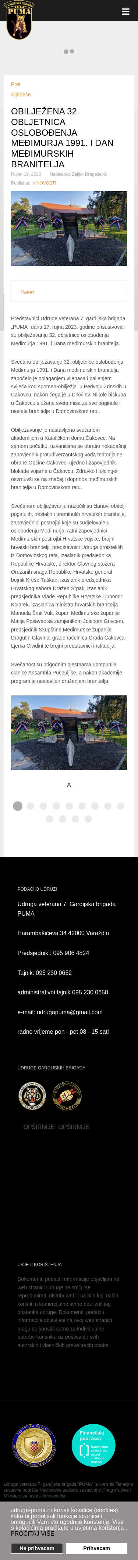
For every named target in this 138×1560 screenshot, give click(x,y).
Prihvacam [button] (96, 1548)
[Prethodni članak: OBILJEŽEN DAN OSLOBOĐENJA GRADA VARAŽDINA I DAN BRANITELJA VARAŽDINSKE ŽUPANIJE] (16, 84)
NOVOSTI (46, 183)
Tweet (27, 292)
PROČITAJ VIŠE (32, 1534)
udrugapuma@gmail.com (70, 1012)
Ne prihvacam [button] (37, 1548)
